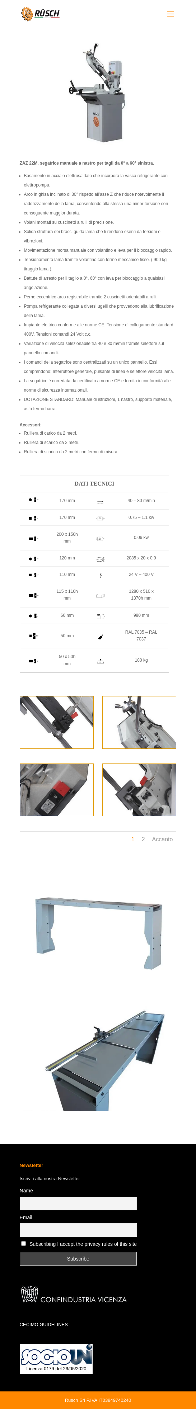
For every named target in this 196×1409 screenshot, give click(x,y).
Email (26, 1217)
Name (26, 1190)
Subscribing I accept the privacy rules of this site (83, 1244)
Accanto (162, 839)
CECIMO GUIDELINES (44, 1324)
